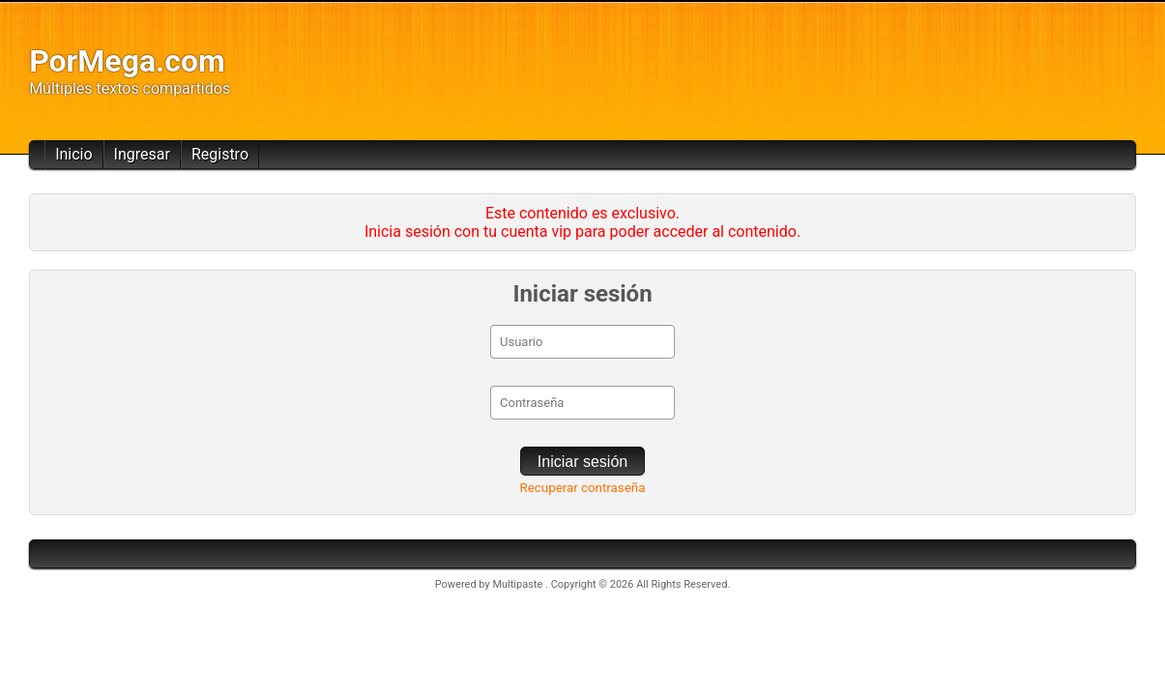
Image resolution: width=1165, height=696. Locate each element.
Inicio (73, 154)
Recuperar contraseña (583, 487)
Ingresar (142, 154)
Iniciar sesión (582, 461)
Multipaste (518, 584)
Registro (219, 154)
